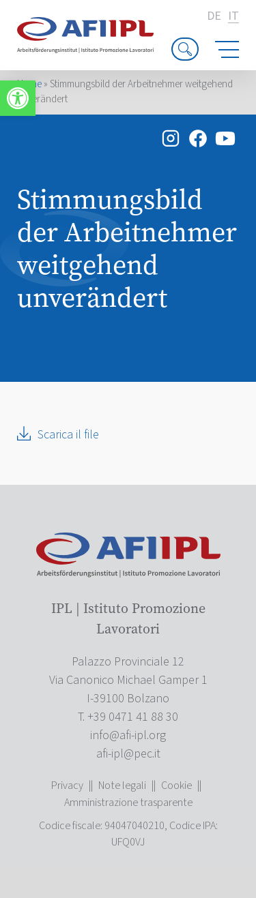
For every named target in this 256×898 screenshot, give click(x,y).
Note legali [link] (122, 785)
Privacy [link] (67, 785)
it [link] (233, 16)
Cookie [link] (176, 785)
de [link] (214, 16)
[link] (17, 98)
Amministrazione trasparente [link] (128, 802)
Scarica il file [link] (68, 434)
